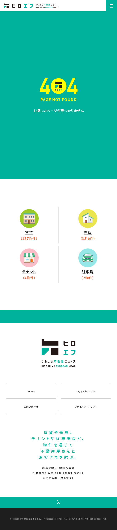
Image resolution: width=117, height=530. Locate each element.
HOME (31, 391)
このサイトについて (86, 391)
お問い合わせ (31, 406)
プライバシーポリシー (86, 406)
